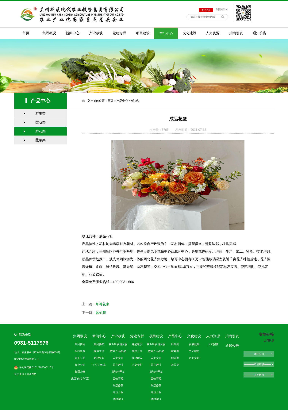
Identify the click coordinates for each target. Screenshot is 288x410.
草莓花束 (102, 304)
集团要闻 (99, 344)
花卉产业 (118, 364)
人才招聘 (213, 344)
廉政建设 (137, 357)
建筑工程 (118, 392)
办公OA (206, 10)
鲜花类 (40, 131)
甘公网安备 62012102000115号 (36, 367)
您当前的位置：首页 (100, 100)
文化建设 (189, 33)
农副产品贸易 (118, 351)
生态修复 (118, 385)
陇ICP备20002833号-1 (26, 359)
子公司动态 (99, 364)
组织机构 (80, 351)
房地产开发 (118, 371)
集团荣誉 (80, 371)
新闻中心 (72, 33)
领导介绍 (80, 364)
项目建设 (143, 33)
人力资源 (213, 33)
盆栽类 (40, 122)
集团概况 (49, 33)
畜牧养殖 (118, 378)
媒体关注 (99, 351)
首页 (25, 33)
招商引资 (236, 33)
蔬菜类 (40, 140)
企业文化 (194, 357)
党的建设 (137, 344)
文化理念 (194, 351)
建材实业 (118, 398)
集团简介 (80, 344)
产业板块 (96, 33)
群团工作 (137, 351)
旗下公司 (80, 357)
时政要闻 (99, 357)
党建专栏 (119, 33)
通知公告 (259, 33)
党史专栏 (137, 364)
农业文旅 (118, 357)
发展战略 (194, 344)
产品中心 (166, 34)
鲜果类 (40, 113)
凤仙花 (101, 313)
